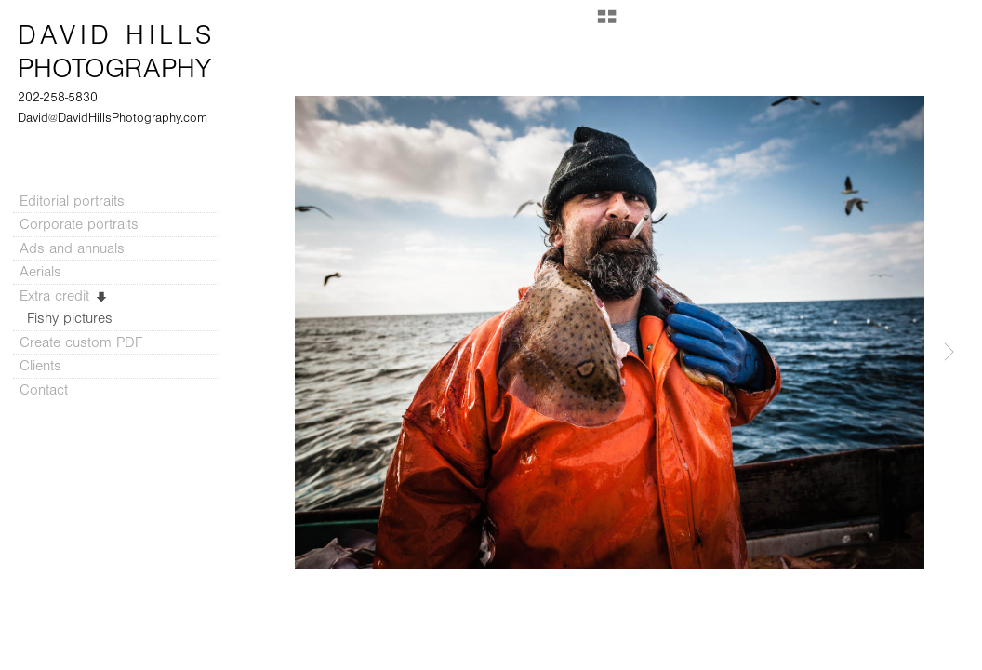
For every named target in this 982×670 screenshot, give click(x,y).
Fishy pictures (70, 318)
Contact (44, 390)
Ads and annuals (72, 248)
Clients (40, 365)
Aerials (40, 271)
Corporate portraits (79, 224)
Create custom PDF (81, 342)
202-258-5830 (58, 97)
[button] (606, 23)
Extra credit (64, 296)
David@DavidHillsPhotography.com (112, 118)
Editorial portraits (72, 201)
